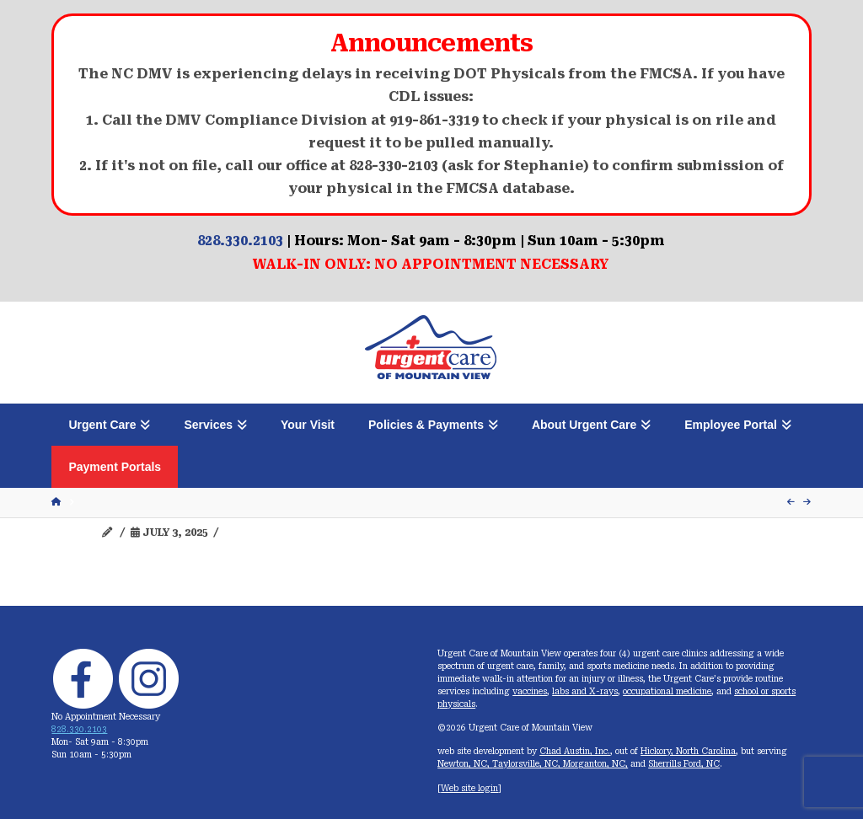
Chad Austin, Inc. (574, 751)
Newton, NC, (464, 763)
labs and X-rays (585, 691)
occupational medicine (667, 691)
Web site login (469, 788)
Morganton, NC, (595, 763)
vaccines (529, 691)
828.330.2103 (240, 241)
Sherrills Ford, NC (684, 763)
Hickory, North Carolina (688, 751)
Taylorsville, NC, (527, 763)
